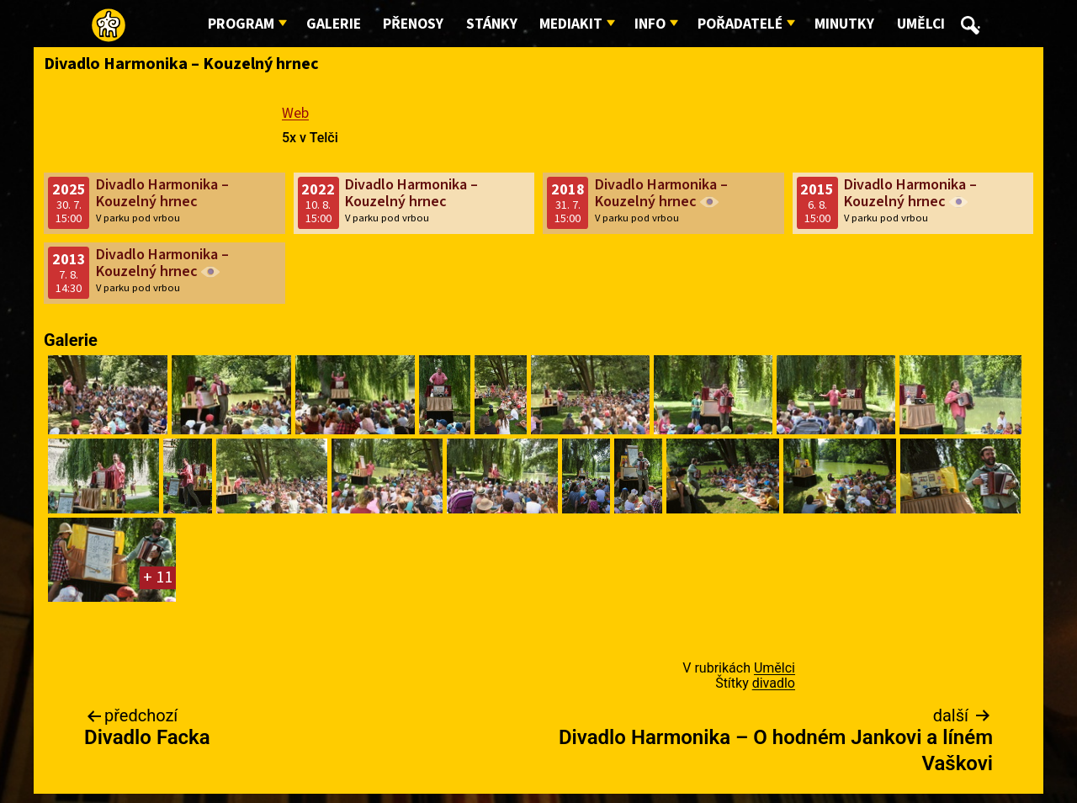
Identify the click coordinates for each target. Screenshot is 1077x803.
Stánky (491, 24)
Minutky (844, 24)
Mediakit (570, 24)
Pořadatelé (740, 24)
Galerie (333, 24)
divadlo (773, 683)
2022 (318, 189)
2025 (69, 189)
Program (241, 24)
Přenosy (413, 24)
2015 (817, 189)
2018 (568, 189)
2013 (69, 259)
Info (650, 24)
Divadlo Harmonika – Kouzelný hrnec (162, 193)
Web (295, 113)
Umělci (921, 24)
